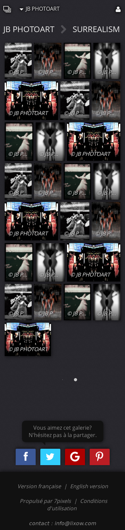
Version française (39, 486)
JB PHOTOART (40, 8)
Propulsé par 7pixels (45, 501)
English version (89, 486)
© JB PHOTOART (28, 72)
